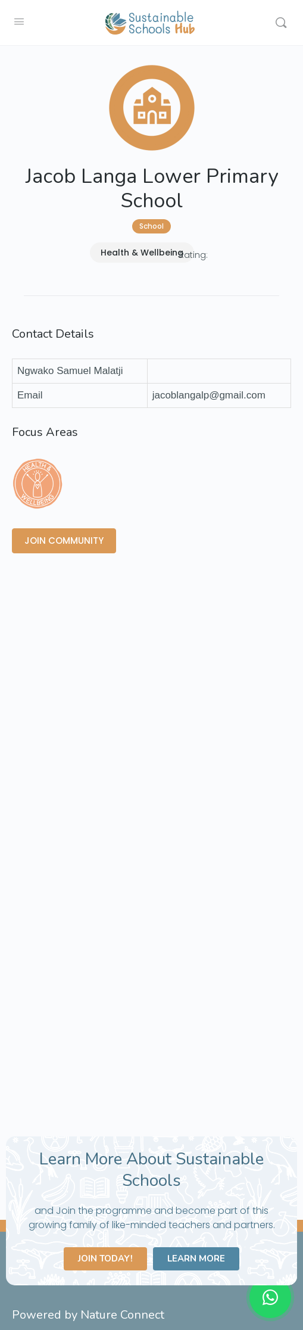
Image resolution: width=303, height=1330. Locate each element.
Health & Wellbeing (142, 252)
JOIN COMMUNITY (64, 540)
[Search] (281, 22)
